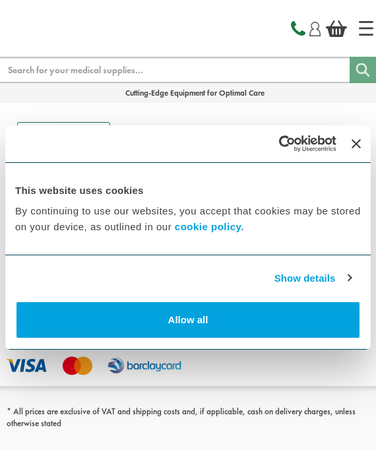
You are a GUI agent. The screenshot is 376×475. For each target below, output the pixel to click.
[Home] (366, 28)
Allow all (188, 319)
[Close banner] (356, 143)
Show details (305, 278)
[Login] (315, 27)
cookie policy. (209, 226)
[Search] (363, 70)
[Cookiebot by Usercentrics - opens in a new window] (278, 143)
